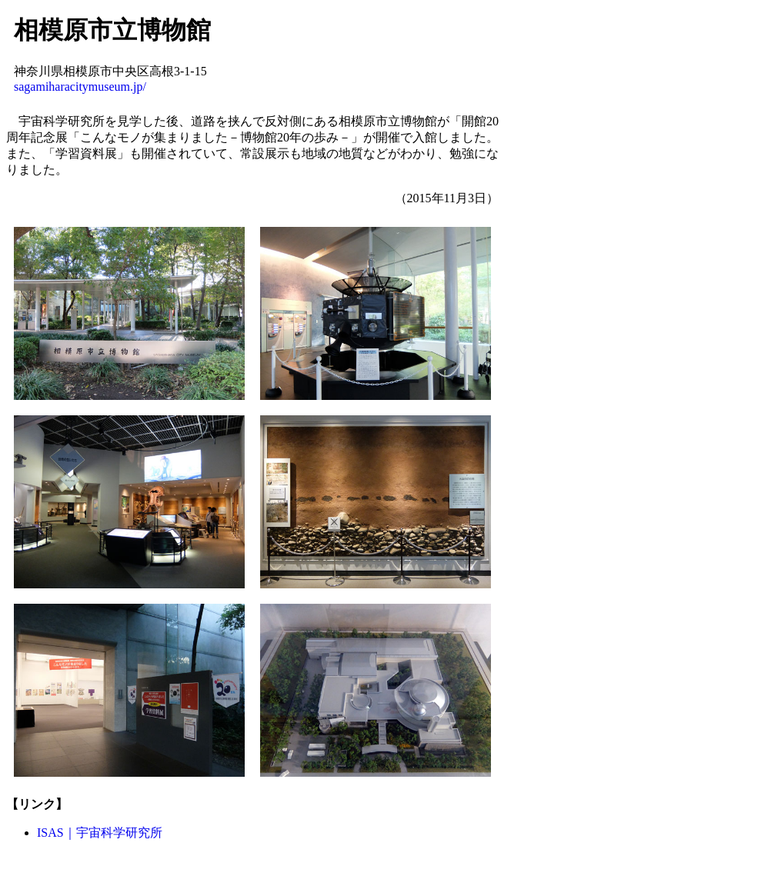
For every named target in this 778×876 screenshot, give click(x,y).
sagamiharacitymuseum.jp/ (80, 86)
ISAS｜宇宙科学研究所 (99, 832)
